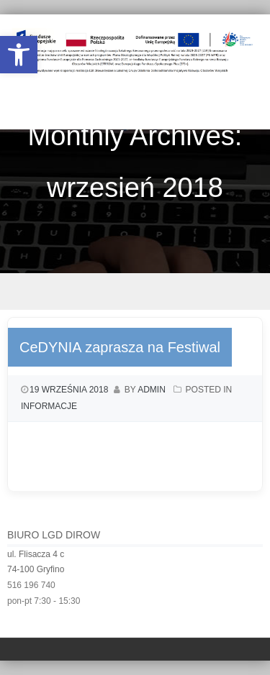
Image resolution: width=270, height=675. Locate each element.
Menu (135, 291)
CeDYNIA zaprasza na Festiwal (119, 347)
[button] (18, 54)
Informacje (49, 406)
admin (152, 390)
